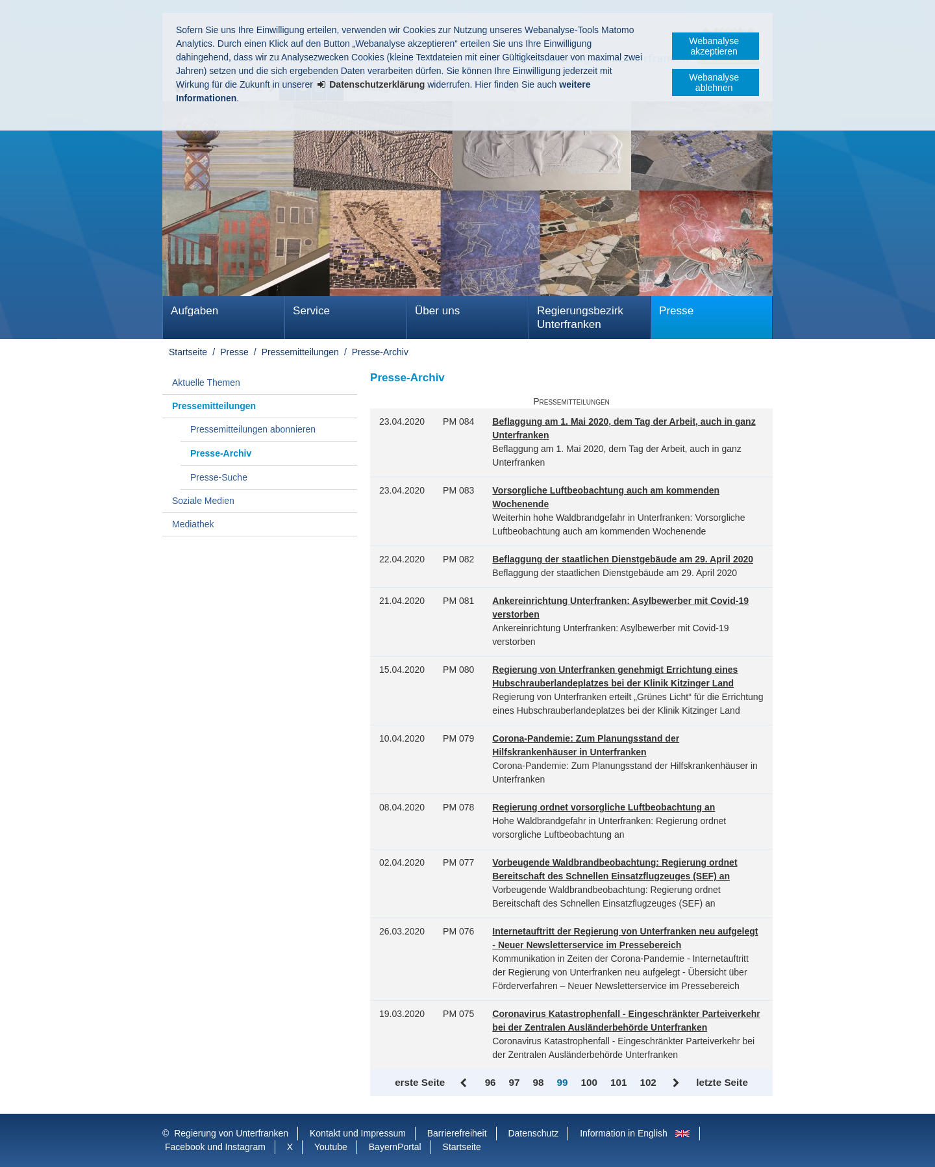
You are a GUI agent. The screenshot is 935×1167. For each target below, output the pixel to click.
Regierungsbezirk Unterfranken (580, 318)
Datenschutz (533, 1133)
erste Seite (420, 1082)
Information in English (623, 1133)
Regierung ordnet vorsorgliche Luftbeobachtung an (603, 807)
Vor (676, 1083)
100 (589, 1082)
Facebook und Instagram (215, 1147)
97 (514, 1082)
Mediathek (193, 524)
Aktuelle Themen (206, 382)
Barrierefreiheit (457, 1133)
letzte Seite (722, 1082)
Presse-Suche (218, 477)
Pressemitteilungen (300, 352)
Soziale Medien (203, 501)
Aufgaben (194, 311)
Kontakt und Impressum (358, 1133)
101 (618, 1082)
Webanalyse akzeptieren (714, 46)
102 (648, 1082)
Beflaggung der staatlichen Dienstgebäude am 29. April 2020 (622, 559)
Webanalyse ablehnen (714, 82)
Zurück (464, 1083)
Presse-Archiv (380, 352)
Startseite (188, 352)
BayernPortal (395, 1147)
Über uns (437, 311)
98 (538, 1082)
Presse (676, 311)
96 (490, 1082)
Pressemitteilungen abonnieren (253, 429)
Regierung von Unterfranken (231, 1133)
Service (311, 311)
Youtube (330, 1147)
